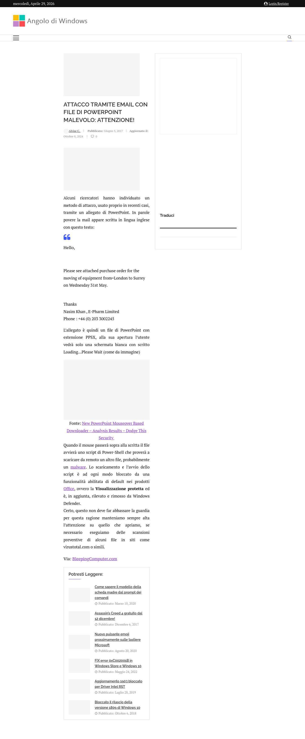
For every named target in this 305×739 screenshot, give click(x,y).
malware (120, 355)
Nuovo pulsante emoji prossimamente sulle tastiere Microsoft (73, 463)
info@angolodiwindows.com (161, 667)
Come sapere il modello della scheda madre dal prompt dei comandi (73, 436)
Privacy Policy (139, 692)
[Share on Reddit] (73, 536)
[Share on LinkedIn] (67, 536)
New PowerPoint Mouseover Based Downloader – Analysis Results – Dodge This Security (116, 340)
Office (174, 362)
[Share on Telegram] (83, 536)
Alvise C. (27, 123)
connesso (48, 557)
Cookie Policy (165, 692)
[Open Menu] (16, 38)
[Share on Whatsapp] (77, 536)
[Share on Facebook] (58, 536)
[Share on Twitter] (63, 536)
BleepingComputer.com (48, 403)
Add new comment (38, 545)
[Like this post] (53, 536)
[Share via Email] (88, 536)
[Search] (289, 38)
